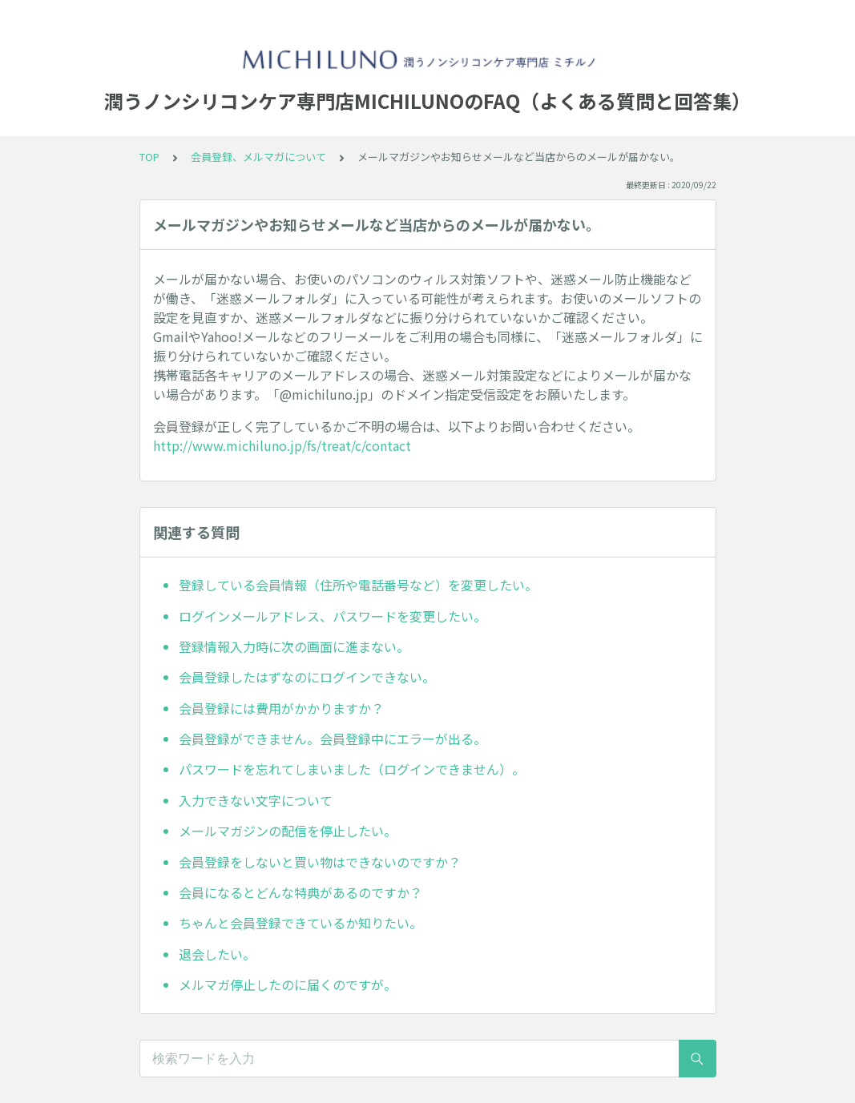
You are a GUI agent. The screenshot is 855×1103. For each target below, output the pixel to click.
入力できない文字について (256, 800)
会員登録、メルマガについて (258, 156)
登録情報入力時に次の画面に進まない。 (294, 646)
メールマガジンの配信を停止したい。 (288, 830)
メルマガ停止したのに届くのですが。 (288, 984)
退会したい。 (217, 954)
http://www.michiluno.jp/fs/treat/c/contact (282, 445)
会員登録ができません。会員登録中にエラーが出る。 (332, 738)
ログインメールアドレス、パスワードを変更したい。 (332, 616)
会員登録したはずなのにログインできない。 (307, 676)
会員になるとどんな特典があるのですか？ (300, 892)
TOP (149, 156)
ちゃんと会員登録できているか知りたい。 (300, 922)
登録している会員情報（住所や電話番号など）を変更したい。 (358, 584)
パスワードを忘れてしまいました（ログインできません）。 (352, 769)
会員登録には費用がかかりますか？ (281, 708)
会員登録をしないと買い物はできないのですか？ (320, 862)
